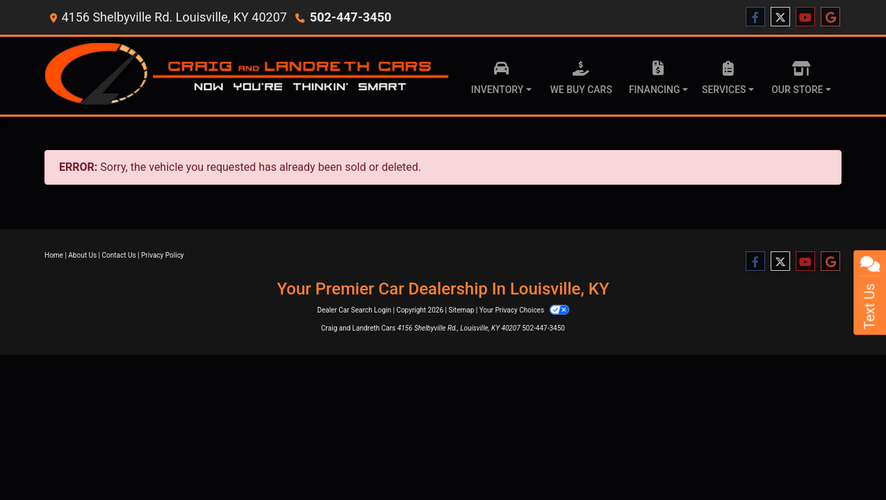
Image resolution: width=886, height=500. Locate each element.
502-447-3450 (350, 17)
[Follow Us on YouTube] (805, 17)
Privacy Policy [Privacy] (162, 255)
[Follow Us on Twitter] (780, 17)
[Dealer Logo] (247, 75)
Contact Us (119, 255)
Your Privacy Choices (524, 310)
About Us (82, 255)
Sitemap (461, 310)
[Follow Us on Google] (830, 17)
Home (53, 255)
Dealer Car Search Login (354, 310)
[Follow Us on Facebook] (755, 17)
